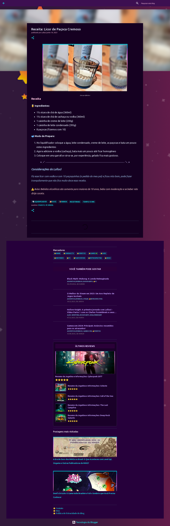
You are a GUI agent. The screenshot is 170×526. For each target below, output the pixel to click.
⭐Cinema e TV (68, 253)
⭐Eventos (81, 253)
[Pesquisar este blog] (154, 3)
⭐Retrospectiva (95, 258)
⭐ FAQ (56, 511)
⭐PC (68, 258)
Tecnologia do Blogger (85, 522)
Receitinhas (75, 202)
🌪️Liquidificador (39, 201)
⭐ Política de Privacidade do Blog (68, 513)
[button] (32, 38)
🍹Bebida (63, 201)
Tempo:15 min (88, 202)
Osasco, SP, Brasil (45, 205)
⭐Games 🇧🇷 (93, 253)
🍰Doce (53, 201)
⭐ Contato (58, 508)
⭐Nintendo (59, 258)
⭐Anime (57, 253)
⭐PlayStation (79, 258)
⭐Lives (103, 253)
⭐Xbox (107, 258)
